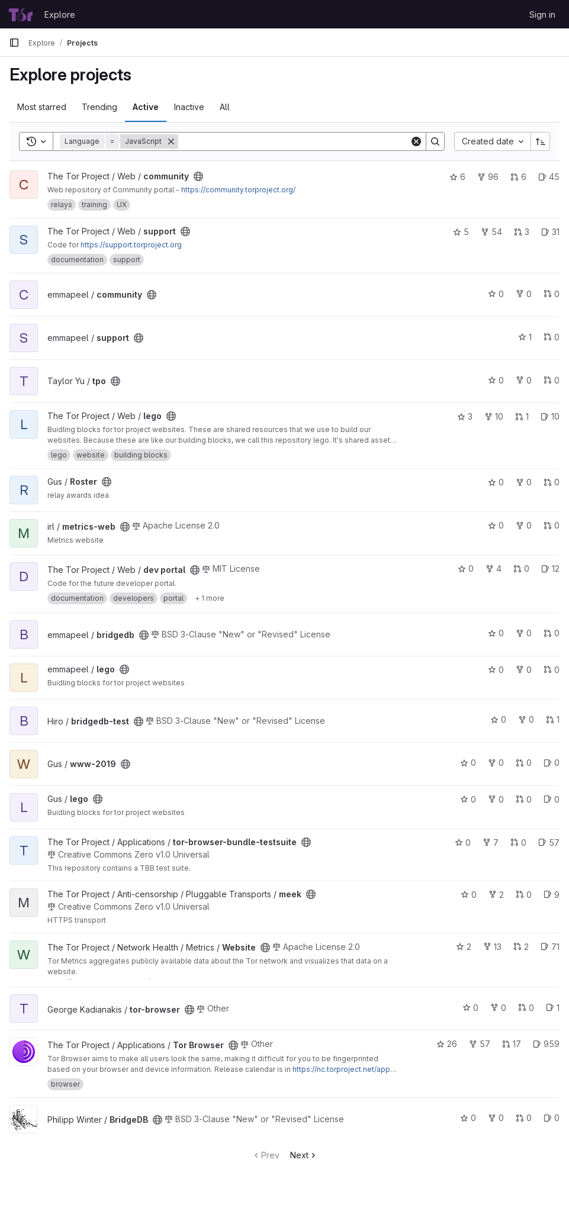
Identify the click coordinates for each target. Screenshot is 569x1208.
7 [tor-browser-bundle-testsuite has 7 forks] (491, 842)
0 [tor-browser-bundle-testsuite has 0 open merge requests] (518, 842)
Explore (59, 14)
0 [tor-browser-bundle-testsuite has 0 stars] (463, 842)
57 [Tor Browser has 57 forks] (479, 1044)
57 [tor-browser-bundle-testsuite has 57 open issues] (549, 842)
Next (304, 1155)
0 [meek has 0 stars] (469, 895)
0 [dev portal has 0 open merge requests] (521, 568)
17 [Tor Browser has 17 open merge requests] (511, 1044)
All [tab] (225, 107)
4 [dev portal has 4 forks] (494, 568)
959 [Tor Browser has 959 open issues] (546, 1044)
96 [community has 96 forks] (488, 177)
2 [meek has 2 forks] (496, 895)
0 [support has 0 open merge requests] (552, 337)
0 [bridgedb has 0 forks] (524, 633)
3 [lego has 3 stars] (464, 416)
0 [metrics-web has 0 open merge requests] (552, 525)
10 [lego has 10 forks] (493, 416)
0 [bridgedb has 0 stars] (496, 633)
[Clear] (416, 141)
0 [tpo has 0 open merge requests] (552, 380)
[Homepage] (21, 14)
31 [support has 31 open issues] (550, 232)
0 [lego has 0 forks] (524, 670)
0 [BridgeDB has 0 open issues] (552, 1118)
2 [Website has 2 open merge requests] (521, 947)
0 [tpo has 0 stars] (496, 380)
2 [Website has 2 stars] (463, 947)
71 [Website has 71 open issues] (550, 947)
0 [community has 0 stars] (496, 294)
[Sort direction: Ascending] (540, 141)
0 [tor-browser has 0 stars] (470, 1008)
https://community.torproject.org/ (238, 189)
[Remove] (171, 141)
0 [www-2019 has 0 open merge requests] (524, 763)
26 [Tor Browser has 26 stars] (446, 1044)
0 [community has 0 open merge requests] (552, 294)
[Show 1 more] (209, 598)
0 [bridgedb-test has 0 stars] (498, 719)
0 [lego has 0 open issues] (552, 799)
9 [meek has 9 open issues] (552, 895)
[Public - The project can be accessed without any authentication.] (198, 176)
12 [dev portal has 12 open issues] (550, 568)
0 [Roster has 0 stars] (496, 482)
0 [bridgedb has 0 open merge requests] (552, 633)
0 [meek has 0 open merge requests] (524, 895)
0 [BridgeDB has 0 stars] (468, 1118)
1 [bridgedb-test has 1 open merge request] (553, 719)
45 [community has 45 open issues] (549, 177)
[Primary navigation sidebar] (14, 42)
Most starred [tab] (41, 107)
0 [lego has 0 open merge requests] (552, 670)
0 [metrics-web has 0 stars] (496, 525)
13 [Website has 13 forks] (492, 947)
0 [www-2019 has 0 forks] (496, 763)
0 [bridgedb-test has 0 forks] (526, 719)
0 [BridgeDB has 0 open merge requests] (524, 1118)
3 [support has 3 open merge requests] (521, 232)
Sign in (542, 14)
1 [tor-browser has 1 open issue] (553, 1008)
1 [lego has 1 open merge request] (522, 416)
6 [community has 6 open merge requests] (518, 177)
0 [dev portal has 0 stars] (466, 568)
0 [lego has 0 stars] (496, 670)
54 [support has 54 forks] (491, 232)
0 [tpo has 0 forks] (524, 380)
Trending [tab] (99, 107)
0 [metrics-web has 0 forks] (524, 525)
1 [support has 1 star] (525, 337)
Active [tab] (146, 107)
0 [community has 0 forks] (524, 294)
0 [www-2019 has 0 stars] (468, 763)
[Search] (294, 141)
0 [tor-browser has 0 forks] (498, 1008)
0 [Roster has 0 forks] (524, 482)
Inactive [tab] (189, 107)
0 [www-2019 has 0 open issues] (552, 763)
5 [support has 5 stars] (461, 232)
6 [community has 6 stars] (457, 177)
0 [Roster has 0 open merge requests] (552, 482)
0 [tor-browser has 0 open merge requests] (526, 1008)
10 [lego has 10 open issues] (550, 416)
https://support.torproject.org (131, 244)
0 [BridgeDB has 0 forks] (496, 1118)
